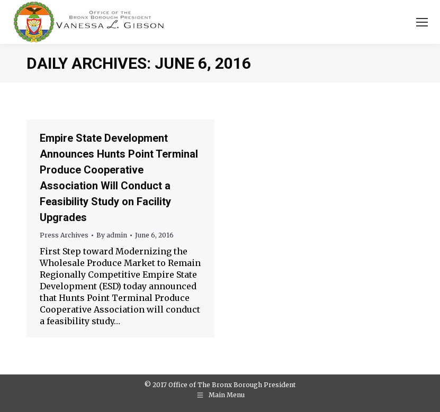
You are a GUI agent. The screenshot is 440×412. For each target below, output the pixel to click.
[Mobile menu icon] (422, 22)
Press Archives (64, 235)
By (111, 235)
